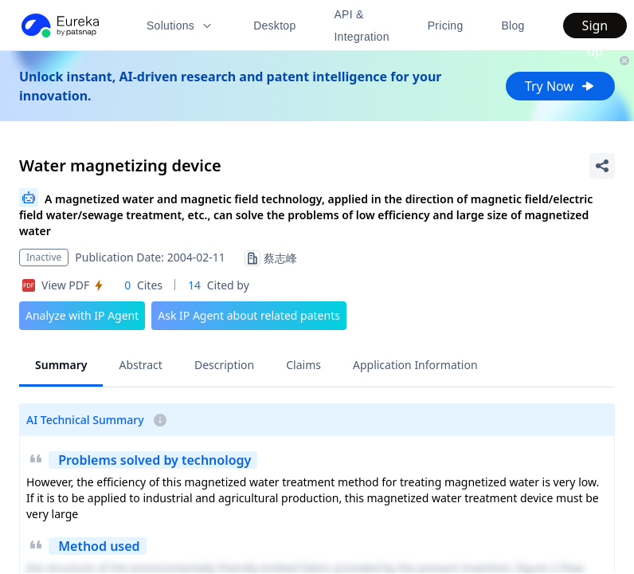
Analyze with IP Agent (82, 315)
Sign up (595, 27)
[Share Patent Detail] (602, 166)
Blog (512, 25)
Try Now (560, 86)
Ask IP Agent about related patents (249, 315)
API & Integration (361, 25)
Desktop (274, 25)
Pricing (446, 25)
